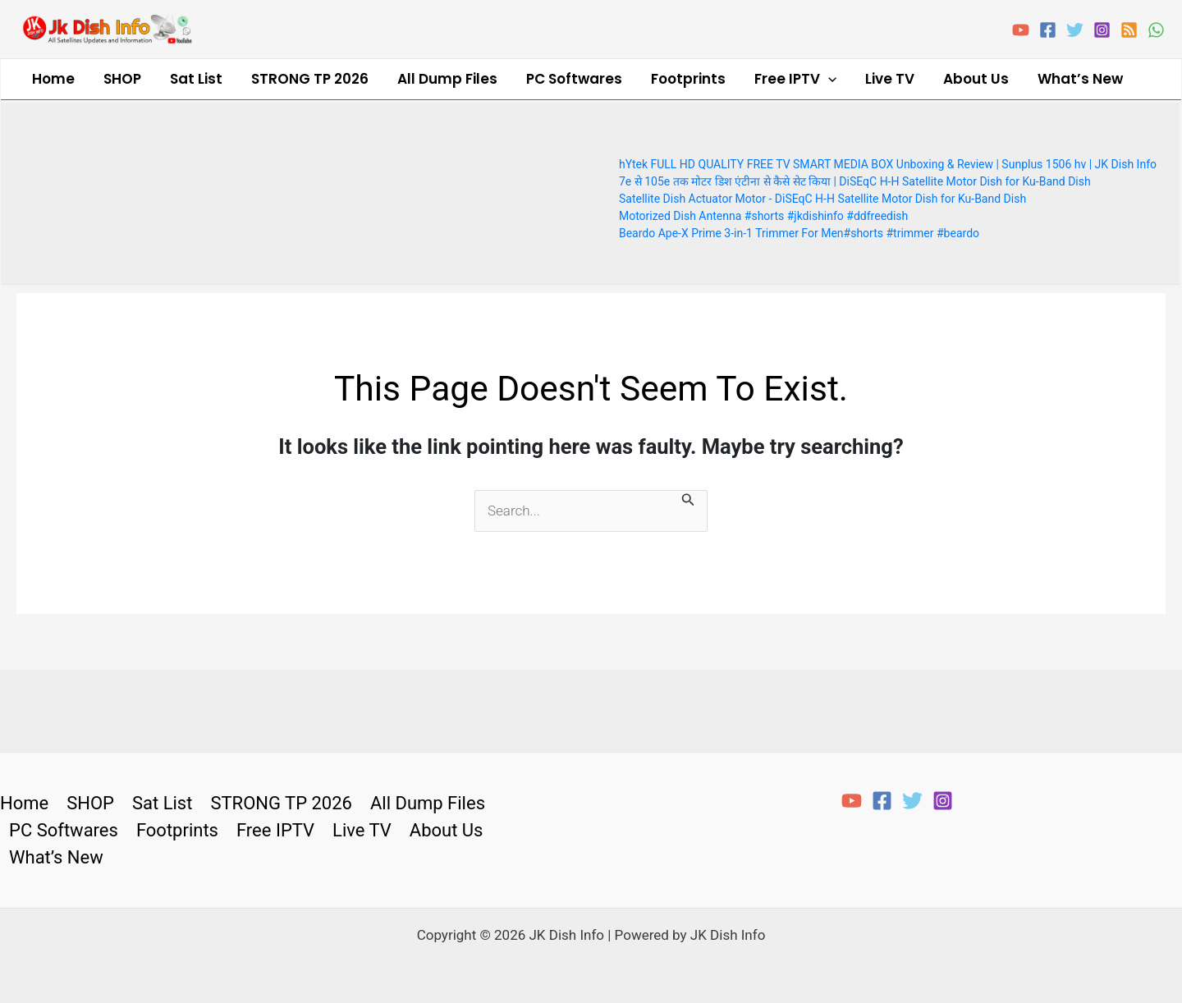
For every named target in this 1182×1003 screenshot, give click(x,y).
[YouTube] (1020, 30)
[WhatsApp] (1156, 30)
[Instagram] (1102, 30)
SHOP (103, 77)
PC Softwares (506, 77)
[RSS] (1129, 30)
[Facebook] (1047, 30)
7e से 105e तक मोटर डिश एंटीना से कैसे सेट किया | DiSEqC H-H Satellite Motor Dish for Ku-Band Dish (855, 178)
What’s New (950, 77)
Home (46, 77)
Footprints (607, 77)
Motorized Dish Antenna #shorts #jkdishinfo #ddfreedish (763, 212)
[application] (735, 78)
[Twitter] (1075, 30)
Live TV (784, 77)
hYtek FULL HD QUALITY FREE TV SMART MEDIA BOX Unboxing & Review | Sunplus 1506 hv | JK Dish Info (888, 160)
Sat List (165, 77)
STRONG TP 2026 (266, 77)
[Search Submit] (688, 498)
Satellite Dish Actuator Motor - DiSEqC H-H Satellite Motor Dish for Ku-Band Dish (822, 195)
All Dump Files (391, 77)
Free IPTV (703, 78)
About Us (858, 77)
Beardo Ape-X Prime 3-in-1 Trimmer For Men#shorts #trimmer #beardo (799, 229)
